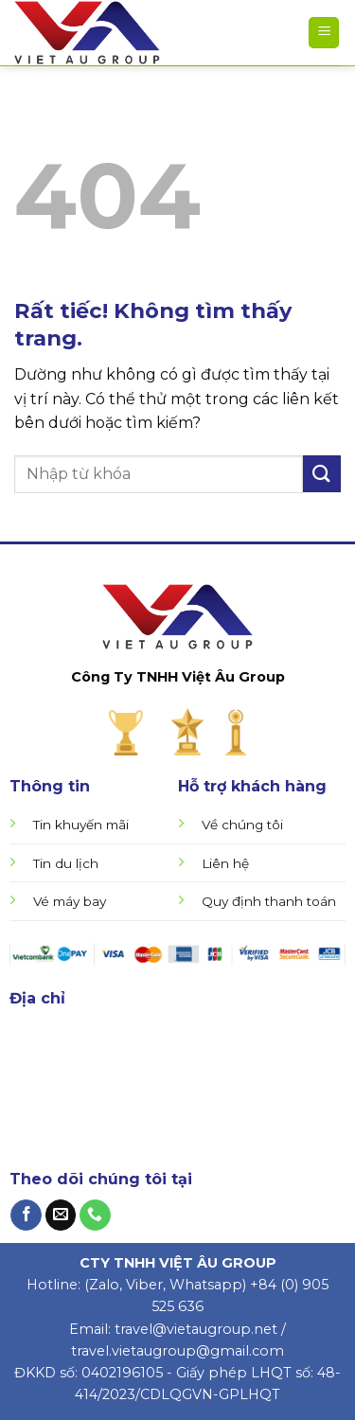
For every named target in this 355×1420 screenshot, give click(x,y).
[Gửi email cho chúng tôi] (61, 1215)
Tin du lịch (65, 863)
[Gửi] (322, 473)
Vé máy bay (69, 901)
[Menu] (324, 32)
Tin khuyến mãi (81, 824)
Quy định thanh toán (269, 901)
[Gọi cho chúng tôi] (95, 1215)
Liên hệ (225, 863)
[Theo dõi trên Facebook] (26, 1215)
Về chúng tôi (242, 824)
